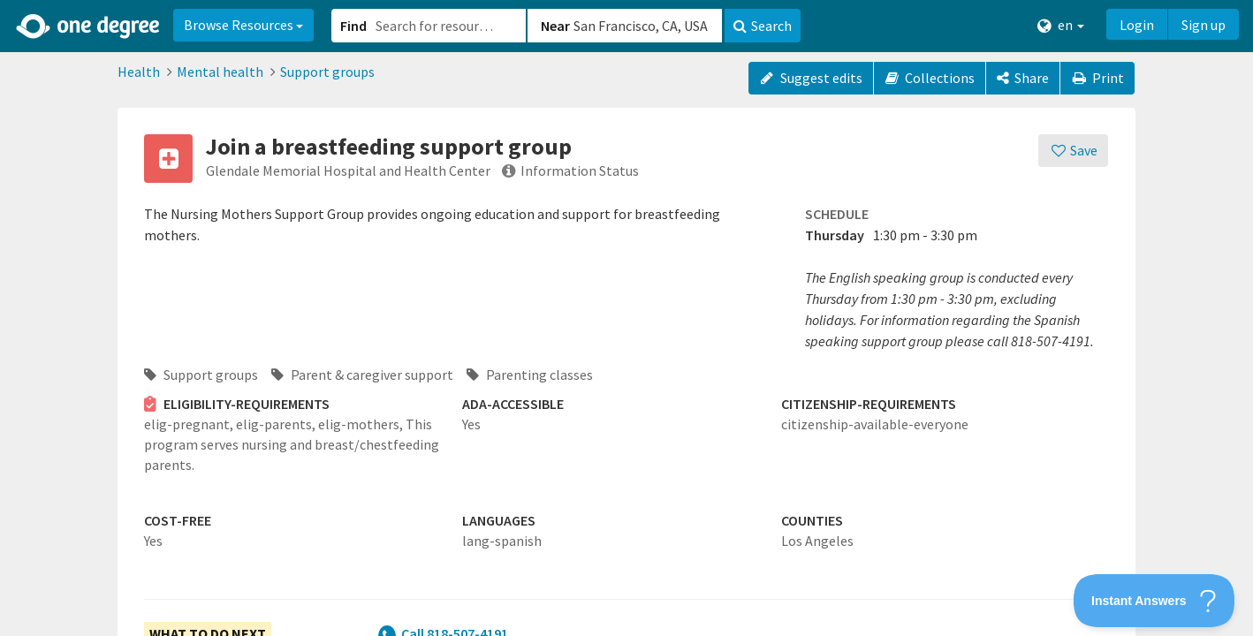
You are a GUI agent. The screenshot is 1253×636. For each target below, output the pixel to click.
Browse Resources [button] (243, 25)
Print (1097, 78)
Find (353, 25)
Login (1137, 25)
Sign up (1203, 25)
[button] (626, 318)
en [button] (1060, 25)
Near (555, 25)
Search (762, 25)
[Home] (88, 26)
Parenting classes (530, 374)
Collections (930, 78)
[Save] (1073, 150)
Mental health (220, 71)
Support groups (327, 71)
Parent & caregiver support (362, 374)
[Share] (1022, 78)
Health (139, 71)
